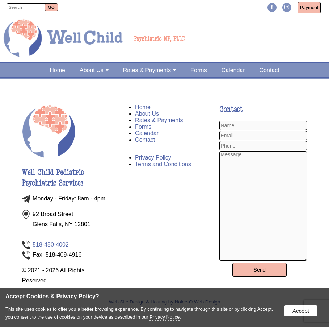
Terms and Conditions (163, 164)
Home (57, 70)
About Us (94, 70)
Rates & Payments (149, 70)
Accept (300, 311)
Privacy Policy (153, 157)
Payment (309, 7)
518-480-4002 (51, 244)
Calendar (233, 70)
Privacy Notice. (165, 317)
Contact (269, 70)
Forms (198, 70)
